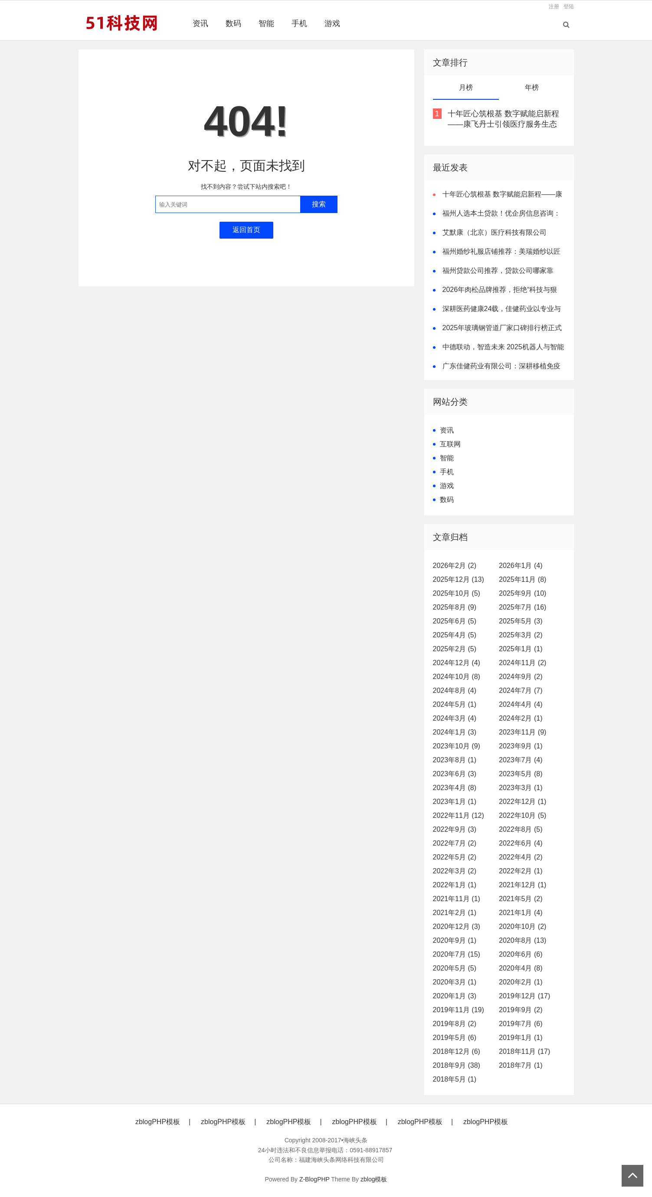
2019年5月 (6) (455, 1037)
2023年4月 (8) (455, 787)
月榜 (466, 87)
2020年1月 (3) (455, 996)
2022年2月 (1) (521, 871)
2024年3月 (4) (455, 718)
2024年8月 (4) (455, 690)
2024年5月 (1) (455, 704)
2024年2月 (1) (521, 718)
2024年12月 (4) (456, 662)
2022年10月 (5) (522, 815)
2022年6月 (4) (521, 843)
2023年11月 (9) (522, 732)
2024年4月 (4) (521, 704)
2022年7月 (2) (455, 843)
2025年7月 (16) (522, 607)
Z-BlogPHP (314, 1179)
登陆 (569, 6)
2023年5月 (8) (521, 773)
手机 (299, 23)
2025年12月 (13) (458, 579)
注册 (554, 6)
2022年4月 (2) (521, 857)
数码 (233, 23)
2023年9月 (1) (521, 746)
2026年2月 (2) (455, 565)
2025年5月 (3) (521, 621)
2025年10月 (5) (456, 593)
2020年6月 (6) (521, 954)
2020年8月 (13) (522, 940)
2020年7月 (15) (456, 954)
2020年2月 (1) (521, 982)
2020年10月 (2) (522, 926)
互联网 (450, 444)
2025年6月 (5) (455, 621)
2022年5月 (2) (455, 857)
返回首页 (246, 229)
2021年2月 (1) (455, 912)
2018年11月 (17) (524, 1051)
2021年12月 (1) (522, 885)
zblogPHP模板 (157, 1121)
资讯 (200, 23)
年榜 (532, 87)
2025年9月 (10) (522, 593)
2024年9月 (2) (521, 676)
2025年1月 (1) (521, 649)
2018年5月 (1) (455, 1079)
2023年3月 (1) (521, 787)
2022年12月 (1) (522, 801)
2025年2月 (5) (455, 649)
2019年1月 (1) (521, 1037)
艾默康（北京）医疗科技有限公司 (494, 232)
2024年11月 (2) (522, 662)
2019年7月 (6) (521, 1023)
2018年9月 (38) (456, 1065)
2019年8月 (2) (455, 1023)
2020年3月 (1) (455, 982)
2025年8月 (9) (455, 607)
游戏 (332, 23)
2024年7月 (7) (521, 690)
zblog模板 (373, 1179)
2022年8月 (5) (521, 829)
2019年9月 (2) (521, 1009)
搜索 (319, 204)
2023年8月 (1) (455, 760)
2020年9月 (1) (455, 940)
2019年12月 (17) (524, 996)
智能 (266, 23)
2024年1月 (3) (455, 732)
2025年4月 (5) (455, 635)
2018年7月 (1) (521, 1065)
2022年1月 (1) (455, 885)
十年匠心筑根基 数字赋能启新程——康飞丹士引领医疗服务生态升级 (503, 124)
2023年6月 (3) (455, 773)
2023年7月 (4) (521, 760)
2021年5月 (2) (521, 898)
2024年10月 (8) (456, 676)
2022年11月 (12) (458, 815)
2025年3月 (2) (521, 635)
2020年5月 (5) (455, 968)
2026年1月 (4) (521, 565)
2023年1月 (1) (455, 801)
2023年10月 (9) (456, 746)
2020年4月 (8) (521, 968)
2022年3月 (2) (455, 871)
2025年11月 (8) (522, 579)
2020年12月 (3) (456, 926)
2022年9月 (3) (455, 829)
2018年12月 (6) (456, 1051)
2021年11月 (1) (456, 898)
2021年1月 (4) (521, 912)
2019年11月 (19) (458, 1009)
